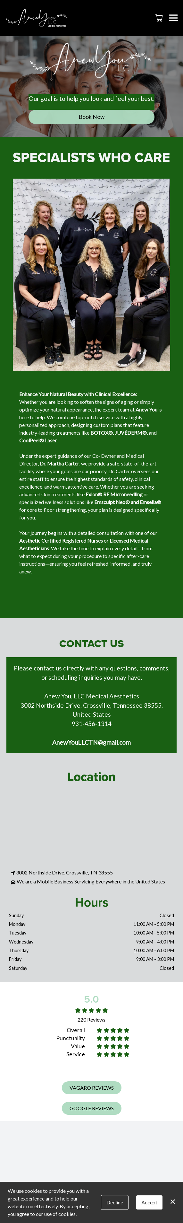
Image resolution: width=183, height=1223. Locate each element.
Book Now (91, 116)
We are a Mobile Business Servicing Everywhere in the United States (88, 881)
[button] (160, 17)
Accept (149, 1202)
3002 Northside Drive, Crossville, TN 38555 (62, 872)
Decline (114, 1202)
